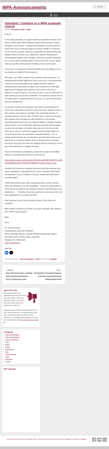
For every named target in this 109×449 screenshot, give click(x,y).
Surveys (8, 362)
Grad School (9, 349)
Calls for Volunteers (26, 259)
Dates (7, 344)
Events (7, 347)
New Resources (10, 354)
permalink (53, 259)
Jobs (6, 352)
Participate (8, 359)
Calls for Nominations (12, 337)
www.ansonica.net (12, 243)
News (7, 357)
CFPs (7, 342)
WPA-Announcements (24, 7)
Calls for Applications (12, 335)
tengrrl (28, 29)
